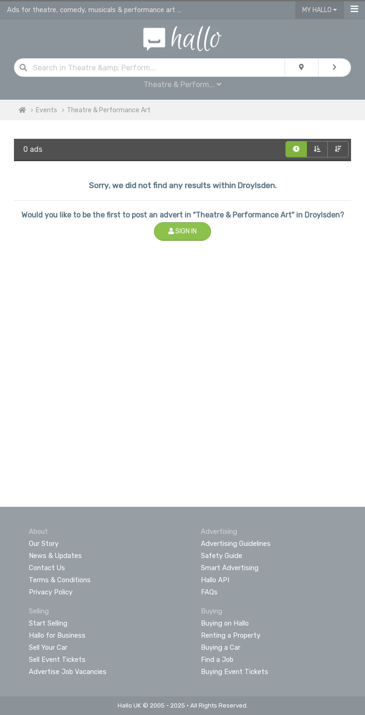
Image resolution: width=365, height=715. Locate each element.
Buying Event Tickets (234, 671)
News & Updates (55, 556)
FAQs (209, 592)
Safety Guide (221, 556)
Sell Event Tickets (57, 659)
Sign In (182, 231)
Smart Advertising (230, 568)
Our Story (44, 543)
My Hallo (319, 10)
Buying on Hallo (225, 623)
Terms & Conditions (60, 580)
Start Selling (48, 623)
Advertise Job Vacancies (67, 671)
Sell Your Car (48, 647)
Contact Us (47, 568)
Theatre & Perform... (182, 84)
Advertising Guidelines (236, 543)
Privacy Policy (51, 592)
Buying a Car (220, 647)
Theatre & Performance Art (109, 110)
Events (46, 110)
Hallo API (215, 580)
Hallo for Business (57, 635)
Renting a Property (230, 635)
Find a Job (217, 659)
